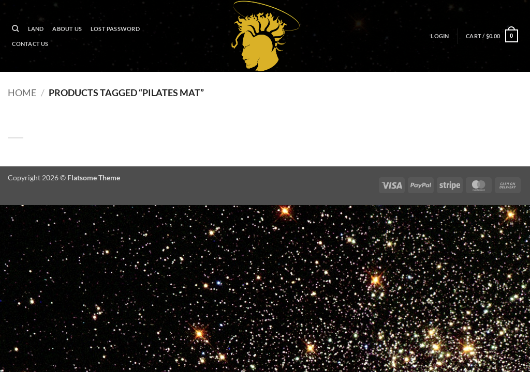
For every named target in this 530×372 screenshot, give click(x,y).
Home (22, 92)
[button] (439, 36)
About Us (67, 28)
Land (36, 28)
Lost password (115, 28)
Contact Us (30, 43)
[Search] (15, 28)
